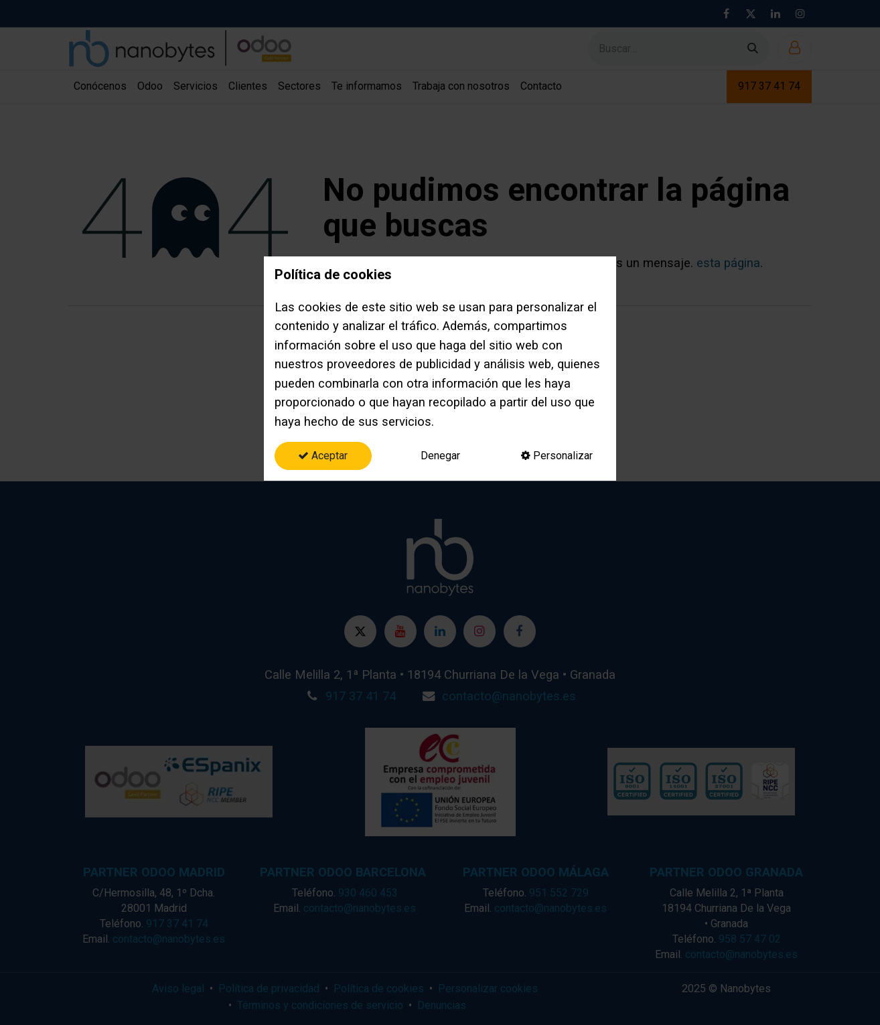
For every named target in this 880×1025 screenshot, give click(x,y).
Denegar (440, 455)
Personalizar (557, 455)
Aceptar (323, 455)
